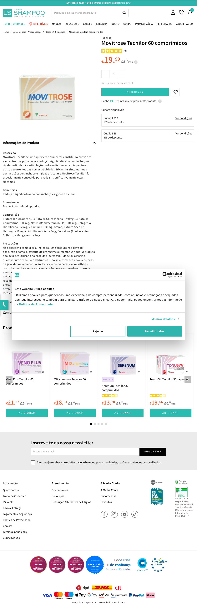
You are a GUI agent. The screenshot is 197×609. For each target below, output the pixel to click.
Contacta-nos (60, 490)
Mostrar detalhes (163, 319)
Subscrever (152, 452)
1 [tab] (91, 424)
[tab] (49, 143)
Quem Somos (11, 490)
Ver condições (183, 118)
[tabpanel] (27, 376)
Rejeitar (98, 331)
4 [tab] (102, 424)
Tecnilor (106, 38)
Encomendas (108, 496)
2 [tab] (95, 424)
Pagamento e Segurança (17, 514)
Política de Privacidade (16, 520)
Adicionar (135, 92)
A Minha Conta (109, 490)
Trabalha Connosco (14, 496)
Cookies (7, 526)
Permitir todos (154, 331)
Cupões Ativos (11, 538)
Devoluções (58, 496)
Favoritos (106, 502)
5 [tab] (106, 424)
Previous (9, 379)
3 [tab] (98, 424)
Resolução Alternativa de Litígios (71, 502)
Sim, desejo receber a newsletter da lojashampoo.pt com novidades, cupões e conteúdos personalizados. (99, 463)
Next (187, 379)
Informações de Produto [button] (21, 143)
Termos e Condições (15, 532)
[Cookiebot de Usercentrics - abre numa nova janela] (165, 275)
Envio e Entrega (12, 508)
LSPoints (8, 502)
